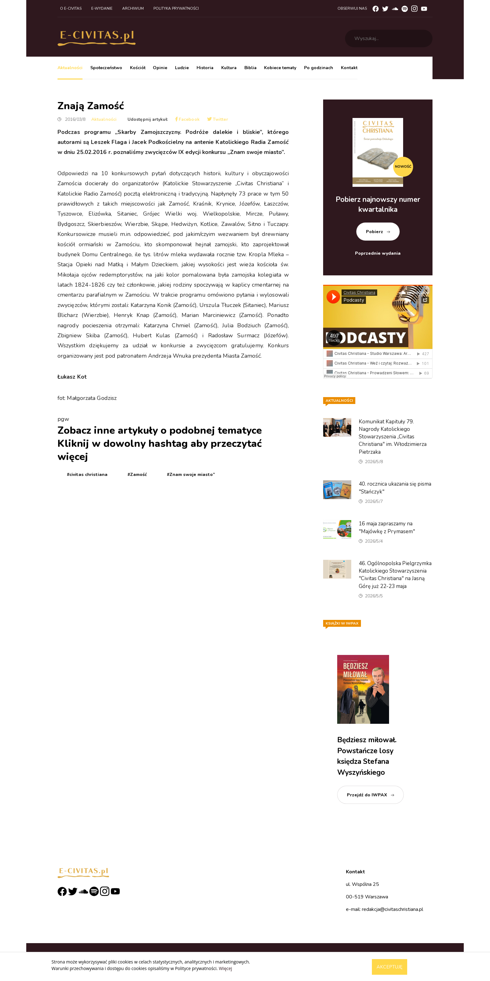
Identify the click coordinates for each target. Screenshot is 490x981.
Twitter (217, 119)
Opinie (160, 68)
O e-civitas (71, 8)
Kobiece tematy (280, 68)
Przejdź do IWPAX (367, 795)
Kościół (137, 68)
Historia (205, 68)
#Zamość (137, 475)
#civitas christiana (87, 475)
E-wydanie (101, 8)
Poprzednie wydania (378, 253)
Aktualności (70, 68)
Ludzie (182, 68)
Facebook (187, 119)
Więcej (225, 968)
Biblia (250, 68)
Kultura (229, 68)
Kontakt (349, 68)
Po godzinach (318, 68)
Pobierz (374, 232)
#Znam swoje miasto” (191, 475)
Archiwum (133, 8)
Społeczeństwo (106, 68)
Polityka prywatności (176, 8)
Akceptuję (389, 967)
